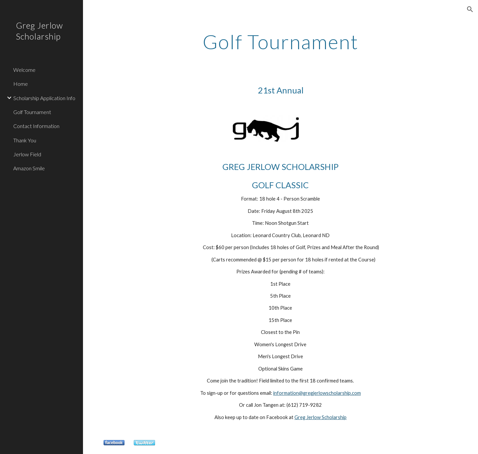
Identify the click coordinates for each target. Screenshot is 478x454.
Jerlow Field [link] (27, 154)
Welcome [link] (24, 70)
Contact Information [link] (36, 126)
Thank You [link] (24, 140)
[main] (281, 41)
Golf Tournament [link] (32, 112)
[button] (470, 9)
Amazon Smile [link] (29, 168)
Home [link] (20, 83)
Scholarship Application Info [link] (44, 98)
